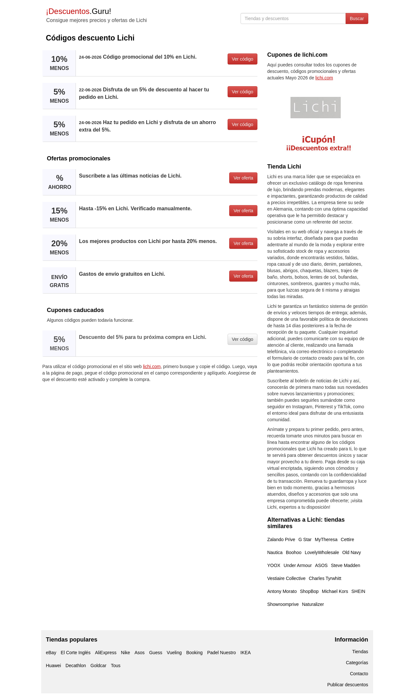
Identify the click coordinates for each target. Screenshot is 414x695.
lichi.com (151, 366)
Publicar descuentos (347, 684)
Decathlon (75, 665)
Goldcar (98, 665)
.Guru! (78, 11)
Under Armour (298, 565)
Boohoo (294, 552)
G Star (305, 539)
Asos (140, 652)
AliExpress (105, 652)
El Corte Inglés (75, 652)
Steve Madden (345, 565)
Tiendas (360, 651)
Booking (194, 652)
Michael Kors (335, 591)
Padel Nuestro (221, 652)
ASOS (321, 565)
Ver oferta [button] (243, 177)
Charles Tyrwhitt (325, 578)
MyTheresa (326, 539)
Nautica (274, 552)
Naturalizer (313, 604)
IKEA (246, 652)
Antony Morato (282, 591)
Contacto (359, 673)
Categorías (357, 662)
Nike (125, 652)
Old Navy (351, 552)
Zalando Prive (281, 539)
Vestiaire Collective (286, 578)
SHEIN (358, 591)
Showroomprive (283, 604)
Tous (116, 665)
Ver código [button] (242, 59)
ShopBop (309, 591)
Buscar (357, 18)
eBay (51, 652)
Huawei (53, 665)
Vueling (174, 652)
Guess (155, 652)
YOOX (273, 565)
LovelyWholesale (322, 552)
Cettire (347, 539)
